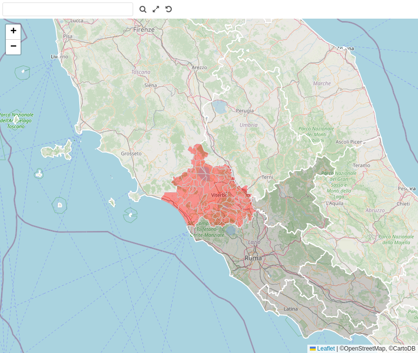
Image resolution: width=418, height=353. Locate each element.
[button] (13, 32)
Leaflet (322, 348)
